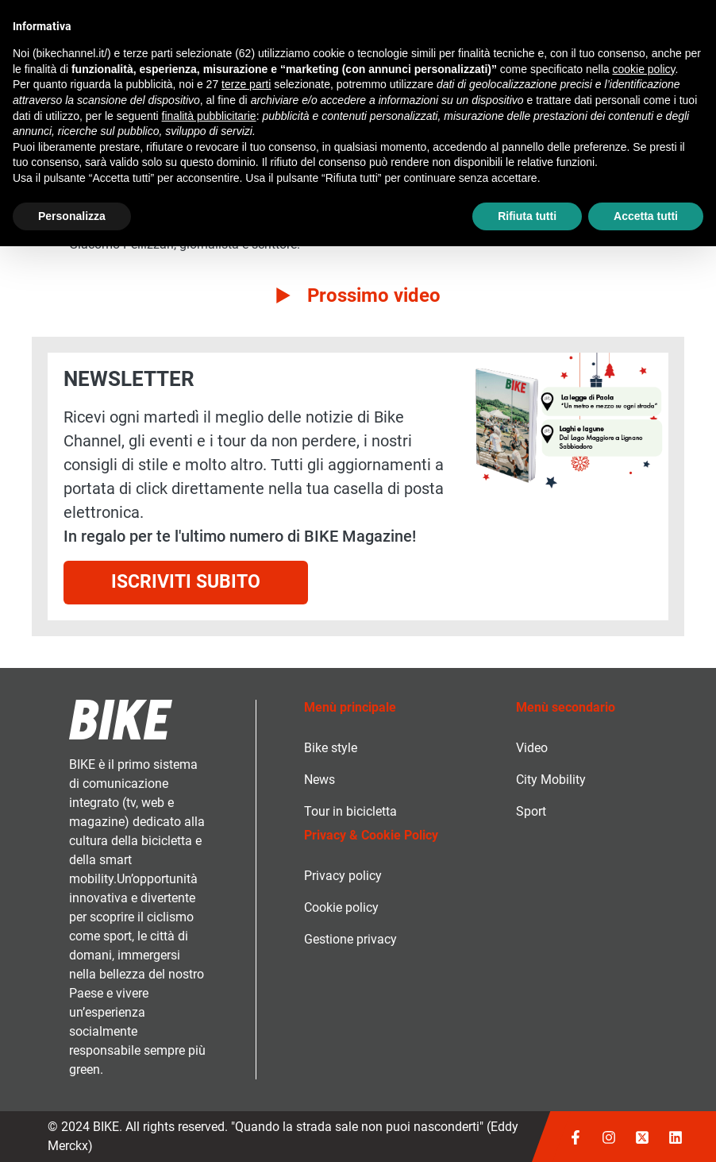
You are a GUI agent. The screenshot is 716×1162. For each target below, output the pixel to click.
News (319, 779)
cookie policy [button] (643, 69)
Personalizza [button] (72, 216)
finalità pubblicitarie (209, 116)
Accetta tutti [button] (646, 216)
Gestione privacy (350, 939)
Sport (531, 811)
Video (532, 747)
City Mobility (551, 779)
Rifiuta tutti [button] (527, 216)
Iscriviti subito (185, 582)
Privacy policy (343, 875)
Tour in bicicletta (350, 811)
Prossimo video (374, 295)
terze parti (246, 84)
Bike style (330, 747)
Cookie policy (341, 907)
